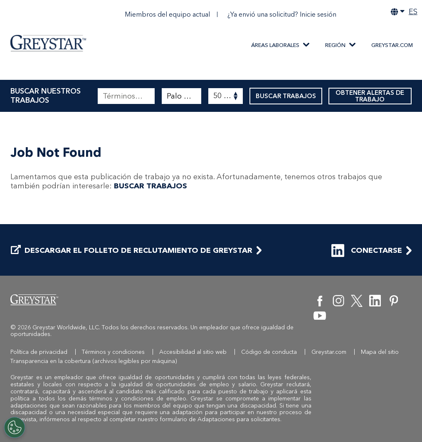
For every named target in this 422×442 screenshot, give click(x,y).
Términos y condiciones (113, 352)
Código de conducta (269, 352)
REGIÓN (335, 45)
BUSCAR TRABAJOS (285, 96)
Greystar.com (392, 45)
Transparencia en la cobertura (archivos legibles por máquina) (93, 361)
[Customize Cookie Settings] (14, 427)
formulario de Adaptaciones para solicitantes (220, 419)
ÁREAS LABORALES (275, 45)
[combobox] (181, 96)
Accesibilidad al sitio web (193, 352)
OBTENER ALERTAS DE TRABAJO (370, 96)
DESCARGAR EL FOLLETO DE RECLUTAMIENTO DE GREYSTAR (131, 250)
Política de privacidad (38, 352)
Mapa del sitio (380, 352)
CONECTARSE (366, 250)
